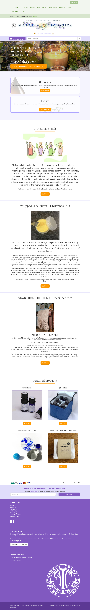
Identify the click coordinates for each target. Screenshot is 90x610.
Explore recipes (45, 109)
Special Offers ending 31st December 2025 (28, 66)
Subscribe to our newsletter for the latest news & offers (45, 488)
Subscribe (69, 494)
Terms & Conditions (16, 515)
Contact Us (13, 509)
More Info (27, 423)
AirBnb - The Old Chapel (49, 7)
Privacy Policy (34, 491)
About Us (62, 7)
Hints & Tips (14, 513)
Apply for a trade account (19, 544)
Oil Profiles (24, 7)
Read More (45, 194)
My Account (15, 7)
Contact (25, 12)
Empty (74, 2)
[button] (17, 38)
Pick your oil (45, 90)
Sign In (35, 16)
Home (12, 505)
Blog (38, 7)
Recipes (32, 7)
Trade (69, 7)
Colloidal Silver (16, 12)
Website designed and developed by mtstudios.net (65, 605)
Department (17, 38)
